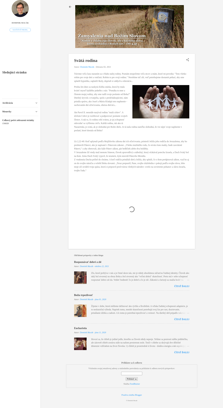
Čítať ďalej (181, 286)
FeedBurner (135, 384)
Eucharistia (80, 328)
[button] (187, 60)
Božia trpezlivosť (83, 295)
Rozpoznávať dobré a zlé (87, 262)
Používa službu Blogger (131, 395)
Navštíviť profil (20, 30)
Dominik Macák (20, 23)
